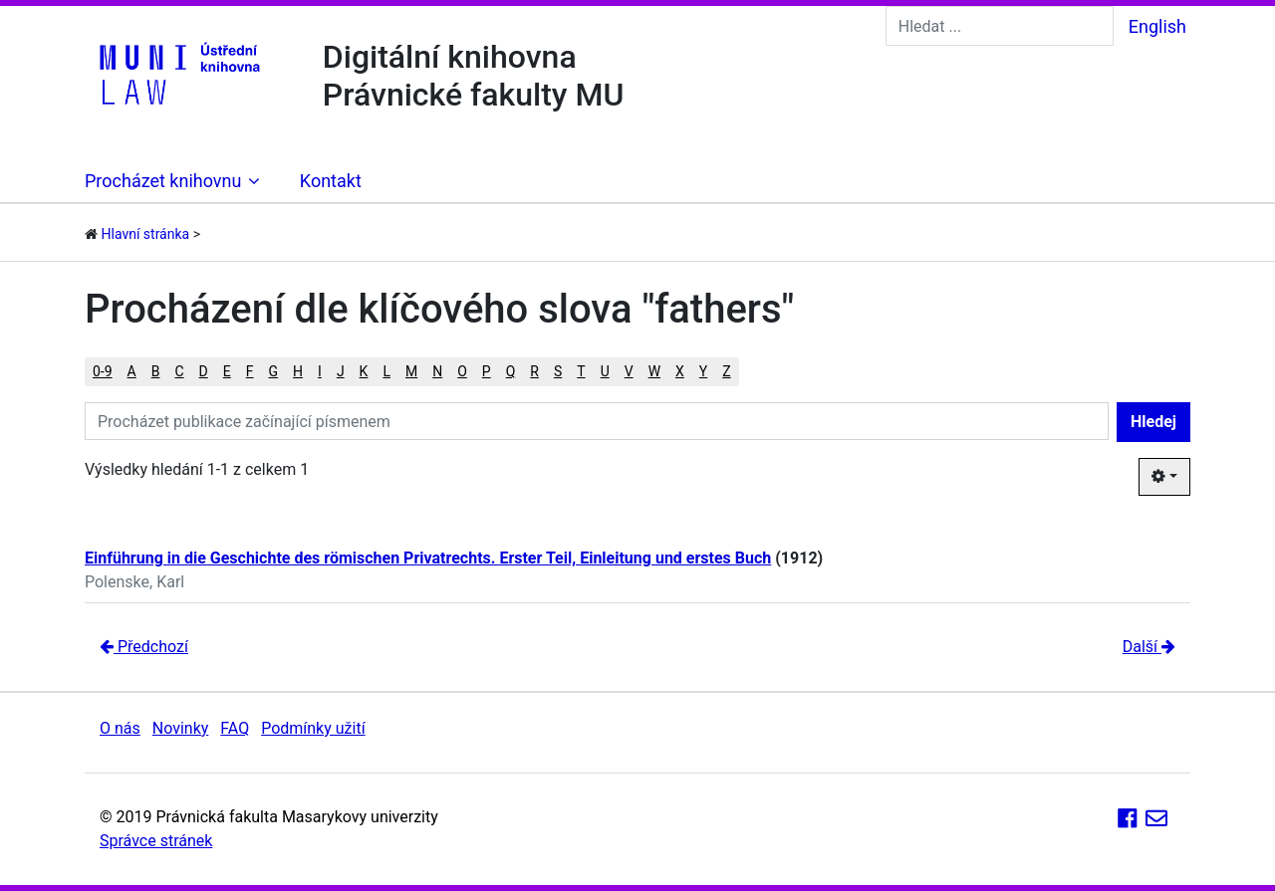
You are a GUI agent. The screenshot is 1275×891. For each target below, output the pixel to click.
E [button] (227, 371)
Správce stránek (156, 840)
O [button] (462, 371)
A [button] (132, 371)
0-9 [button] (103, 371)
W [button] (654, 371)
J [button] (341, 371)
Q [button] (511, 371)
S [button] (558, 371)
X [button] (679, 371)
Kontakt (331, 180)
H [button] (298, 371)
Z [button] (726, 371)
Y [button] (703, 371)
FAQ (234, 728)
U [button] (605, 371)
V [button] (629, 371)
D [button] (203, 371)
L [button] (386, 371)
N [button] (437, 371)
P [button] (486, 371)
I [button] (320, 371)
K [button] (364, 371)
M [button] (411, 371)
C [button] (178, 371)
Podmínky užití (313, 728)
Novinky (180, 728)
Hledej (1153, 421)
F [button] (250, 371)
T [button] (581, 371)
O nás (120, 728)
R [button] (534, 371)
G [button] (274, 371)
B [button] (155, 371)
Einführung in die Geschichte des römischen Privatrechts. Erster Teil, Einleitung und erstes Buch (428, 558)
